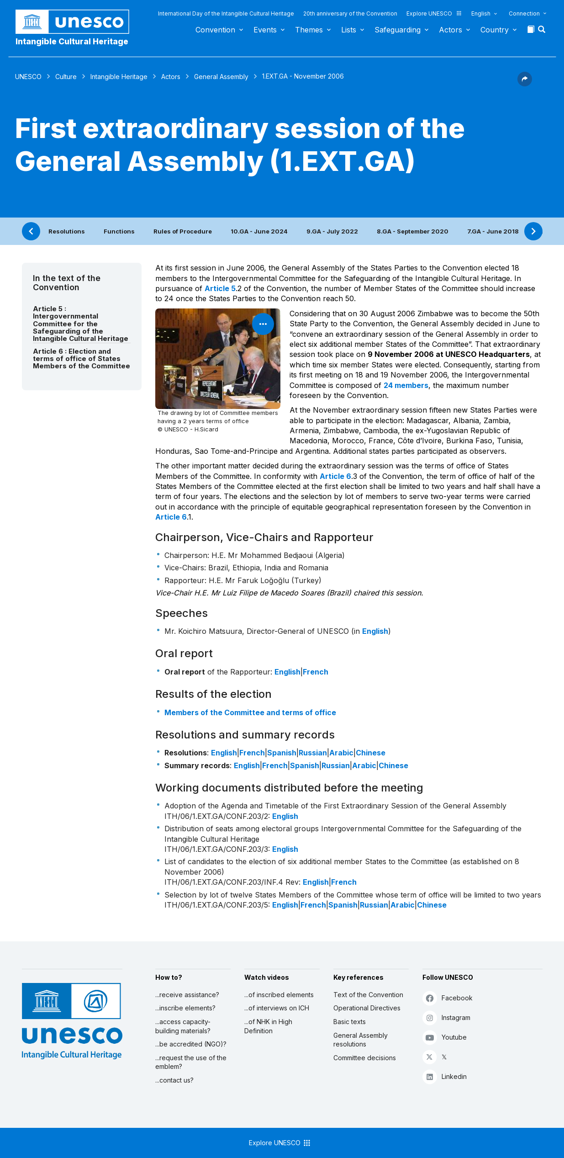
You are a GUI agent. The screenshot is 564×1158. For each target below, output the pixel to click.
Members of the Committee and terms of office (250, 712)
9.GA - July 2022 (332, 231)
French (315, 671)
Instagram (446, 1017)
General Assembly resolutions (360, 1039)
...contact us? (174, 1080)
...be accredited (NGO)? (191, 1044)
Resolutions (66, 231)
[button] (542, 32)
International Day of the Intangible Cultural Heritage (226, 13)
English (480, 13)
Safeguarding (397, 29)
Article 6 (335, 476)
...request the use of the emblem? (191, 1062)
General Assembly (221, 76)
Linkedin (444, 1076)
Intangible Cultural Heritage (72, 41)
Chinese (370, 752)
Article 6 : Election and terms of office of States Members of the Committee (81, 359)
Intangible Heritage (119, 76)
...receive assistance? (187, 995)
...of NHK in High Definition (268, 1026)
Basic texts (349, 1021)
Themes (309, 29)
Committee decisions (364, 1058)
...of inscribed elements (279, 995)
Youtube (444, 1037)
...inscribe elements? (185, 1008)
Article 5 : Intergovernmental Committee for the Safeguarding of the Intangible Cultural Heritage (80, 324)
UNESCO (28, 76)
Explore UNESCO (434, 13)
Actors (450, 29)
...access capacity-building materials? (183, 1026)
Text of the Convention (368, 995)
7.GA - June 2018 (493, 231)
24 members (406, 385)
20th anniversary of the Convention (350, 13)
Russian (313, 752)
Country (494, 29)
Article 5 (220, 288)
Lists (348, 29)
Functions (119, 231)
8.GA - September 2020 (412, 231)
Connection (524, 13)
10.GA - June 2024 (259, 231)
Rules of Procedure (182, 231)
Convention (215, 29)
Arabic (341, 752)
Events (265, 29)
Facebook (447, 998)
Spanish (281, 752)
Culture (66, 76)
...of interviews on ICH (276, 1008)
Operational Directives (367, 1008)
